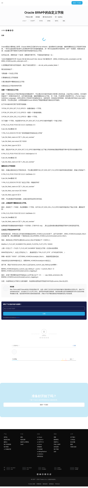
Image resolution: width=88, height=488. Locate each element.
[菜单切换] (2, 3)
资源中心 (56, 441)
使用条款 (51, 483)
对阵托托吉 (40, 456)
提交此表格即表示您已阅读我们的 (12, 317)
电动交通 (22, 439)
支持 (55, 451)
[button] (6, 30)
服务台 (5, 441)
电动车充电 (7, 439)
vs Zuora (39, 437)
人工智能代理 (7, 449)
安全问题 (72, 441)
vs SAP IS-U (40, 441)
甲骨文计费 (29, 17)
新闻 (71, 444)
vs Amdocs (40, 453)
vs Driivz (39, 444)
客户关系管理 (7, 444)
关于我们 (72, 437)
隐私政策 (45, 483)
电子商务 (6, 446)
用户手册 (56, 449)
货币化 (5, 437)
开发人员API (57, 444)
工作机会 (72, 439)
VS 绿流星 (40, 449)
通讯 (21, 437)
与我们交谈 (73, 446)
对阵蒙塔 (39, 446)
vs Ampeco (40, 439)
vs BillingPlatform (42, 451)
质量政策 (39, 483)
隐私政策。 (18, 317)
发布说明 (56, 446)
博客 (55, 437)
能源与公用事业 (24, 441)
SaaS (21, 444)
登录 (74, 345)
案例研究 (56, 439)
